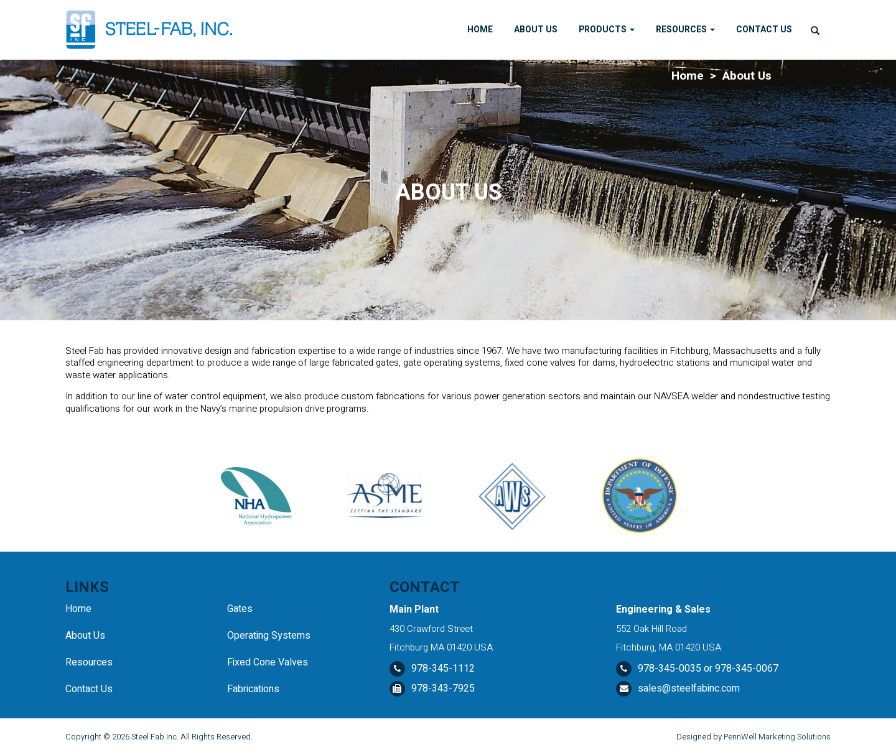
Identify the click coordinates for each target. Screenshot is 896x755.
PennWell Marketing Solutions (777, 737)
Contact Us (764, 29)
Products (607, 29)
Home (480, 29)
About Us (536, 29)
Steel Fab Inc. (155, 737)
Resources (685, 29)
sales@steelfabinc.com (689, 688)
